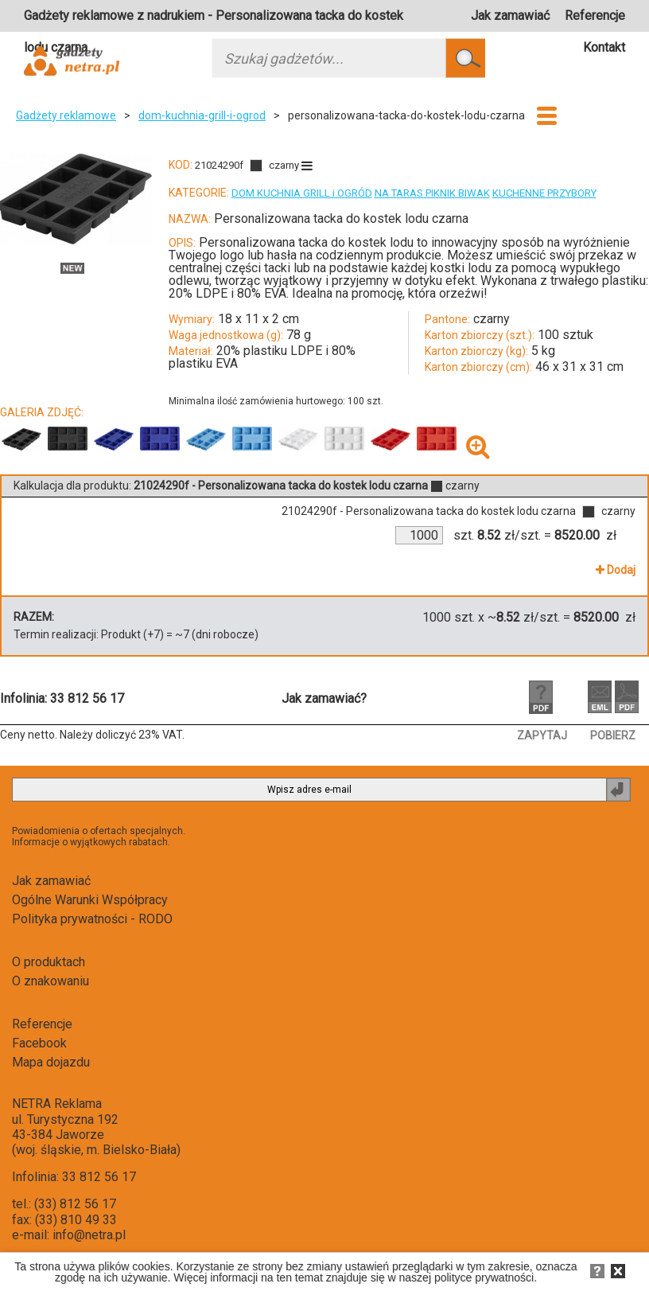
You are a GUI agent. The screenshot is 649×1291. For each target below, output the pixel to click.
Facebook (39, 1043)
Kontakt (604, 47)
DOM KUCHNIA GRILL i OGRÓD (301, 193)
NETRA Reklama (57, 1103)
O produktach (48, 961)
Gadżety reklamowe (66, 115)
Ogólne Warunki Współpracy (90, 899)
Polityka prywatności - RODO (92, 918)
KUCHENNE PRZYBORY (544, 193)
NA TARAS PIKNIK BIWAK (432, 193)
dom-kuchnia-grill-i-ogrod (202, 115)
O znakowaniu (50, 981)
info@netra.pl (89, 1234)
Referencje (595, 15)
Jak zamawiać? (324, 698)
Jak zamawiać (510, 15)
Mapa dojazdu (51, 1062)
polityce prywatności (484, 1277)
